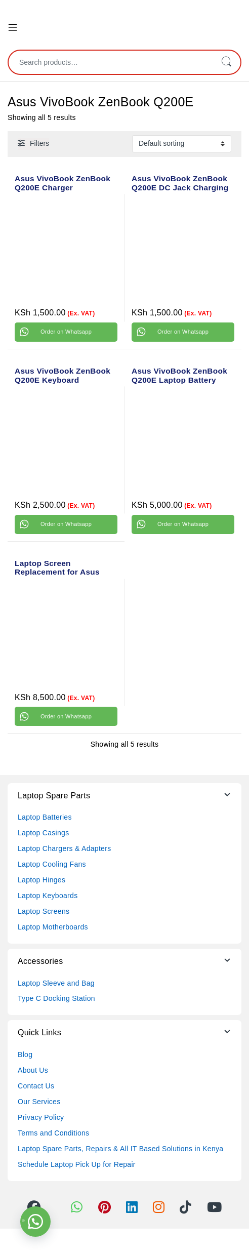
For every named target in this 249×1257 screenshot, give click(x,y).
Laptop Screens (43, 911)
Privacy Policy (41, 1117)
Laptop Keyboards (47, 895)
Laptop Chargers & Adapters (64, 848)
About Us (33, 1070)
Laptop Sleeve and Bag (56, 983)
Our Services (39, 1102)
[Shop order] (181, 143)
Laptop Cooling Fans (52, 864)
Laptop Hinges (41, 880)
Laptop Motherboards (53, 927)
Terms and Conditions (53, 1133)
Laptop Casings (43, 833)
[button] (35, 1221)
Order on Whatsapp (66, 332)
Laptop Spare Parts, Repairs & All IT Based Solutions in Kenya (120, 1149)
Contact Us (36, 1086)
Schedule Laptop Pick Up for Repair (77, 1164)
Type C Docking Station (56, 998)
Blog (25, 1054)
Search (226, 62)
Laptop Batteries (45, 817)
